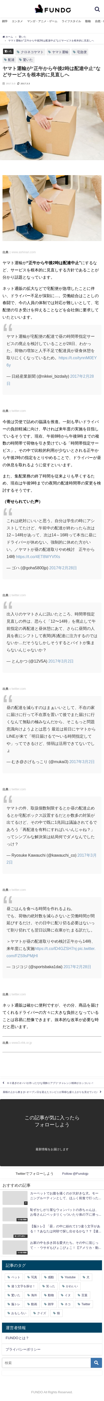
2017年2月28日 (63, 568)
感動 (51, 1277)
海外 (34, 1295)
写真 (34, 1277)
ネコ (68, 1304)
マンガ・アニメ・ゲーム (42, 21)
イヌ (68, 1295)
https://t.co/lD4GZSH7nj (56, 948)
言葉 (84, 1295)
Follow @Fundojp (75, 1173)
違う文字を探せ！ (23, 1286)
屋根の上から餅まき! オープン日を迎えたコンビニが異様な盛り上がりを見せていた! (50, 1092)
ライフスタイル (71, 21)
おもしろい (18, 1313)
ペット (15, 1277)
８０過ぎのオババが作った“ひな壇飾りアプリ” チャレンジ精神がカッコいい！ (50, 1083)
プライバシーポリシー (23, 1349)
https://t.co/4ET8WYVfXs (38, 557)
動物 (88, 21)
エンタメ (17, 21)
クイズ (41, 1313)
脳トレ (15, 1304)
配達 (11, 59)
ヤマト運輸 (60, 52)
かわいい (72, 1286)
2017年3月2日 (61, 661)
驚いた (8, 51)
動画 (34, 1304)
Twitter (85, 1304)
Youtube (70, 1277)
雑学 (5, 21)
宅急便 (82, 52)
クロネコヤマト (32, 52)
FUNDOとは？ (17, 1338)
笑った (50, 1286)
